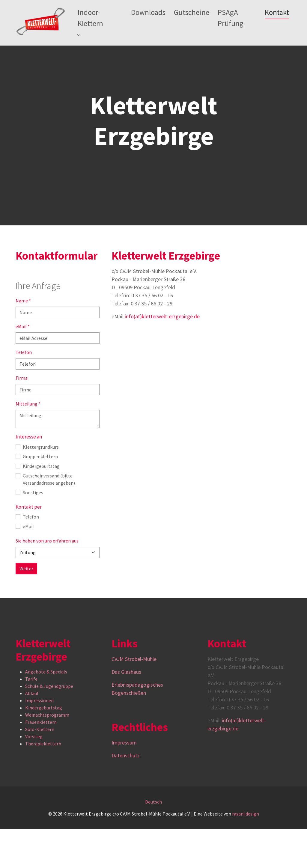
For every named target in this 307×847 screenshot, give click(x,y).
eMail (23, 344)
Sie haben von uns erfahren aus (47, 559)
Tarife (31, 697)
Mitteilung (28, 422)
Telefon (24, 370)
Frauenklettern (41, 740)
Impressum (124, 760)
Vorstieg (34, 754)
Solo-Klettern (39, 747)
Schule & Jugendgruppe (49, 704)
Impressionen (39, 718)
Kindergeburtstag (43, 726)
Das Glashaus (126, 689)
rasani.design (245, 832)
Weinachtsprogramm (47, 733)
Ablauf (32, 711)
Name (23, 319)
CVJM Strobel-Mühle (135, 676)
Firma (22, 396)
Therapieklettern (43, 762)
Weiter (26, 587)
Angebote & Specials (46, 690)
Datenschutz (126, 773)
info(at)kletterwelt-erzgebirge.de (162, 334)
